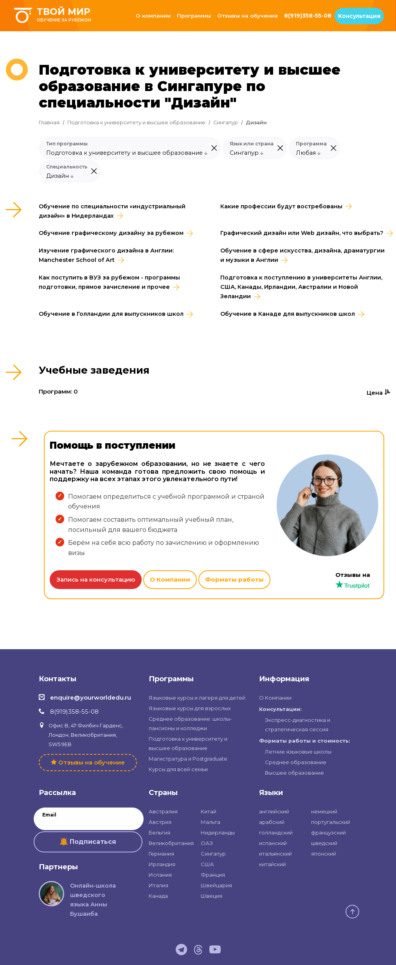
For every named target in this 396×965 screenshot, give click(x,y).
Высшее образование (294, 773)
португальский (330, 822)
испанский (273, 843)
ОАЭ (207, 843)
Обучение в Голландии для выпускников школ (111, 313)
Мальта (210, 822)
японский (323, 853)
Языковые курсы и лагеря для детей (197, 698)
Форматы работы (234, 579)
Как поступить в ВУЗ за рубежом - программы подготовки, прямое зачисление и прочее (109, 282)
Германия (161, 853)
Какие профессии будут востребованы (281, 206)
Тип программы (67, 144)
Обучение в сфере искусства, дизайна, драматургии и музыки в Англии (302, 255)
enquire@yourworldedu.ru (90, 697)
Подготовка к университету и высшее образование (136, 122)
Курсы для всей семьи (178, 769)
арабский (271, 822)
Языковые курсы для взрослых (190, 708)
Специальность (66, 167)
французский (328, 832)
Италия (158, 885)
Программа (311, 144)
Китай (208, 811)
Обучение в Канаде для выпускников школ (287, 313)
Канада (158, 896)
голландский (276, 832)
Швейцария (216, 885)
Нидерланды (218, 832)
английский (274, 811)
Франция (213, 875)
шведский (324, 843)
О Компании (170, 579)
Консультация (359, 16)
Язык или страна (252, 144)
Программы (194, 16)
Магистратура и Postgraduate (188, 759)
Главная (49, 122)
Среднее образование (295, 762)
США (207, 864)
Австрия (160, 822)
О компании (153, 16)
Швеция (211, 896)
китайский (272, 864)
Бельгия (159, 832)
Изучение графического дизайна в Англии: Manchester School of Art (106, 255)
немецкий (324, 811)
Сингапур (225, 122)
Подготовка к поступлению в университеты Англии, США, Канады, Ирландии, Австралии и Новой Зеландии (301, 287)
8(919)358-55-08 (307, 16)
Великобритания (171, 843)
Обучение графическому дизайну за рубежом (111, 232)
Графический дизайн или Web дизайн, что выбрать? (301, 232)
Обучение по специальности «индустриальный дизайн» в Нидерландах (112, 211)
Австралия (163, 811)
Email (49, 815)
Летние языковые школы (298, 751)
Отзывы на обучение (247, 16)
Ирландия (162, 864)
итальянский (275, 853)
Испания (160, 875)
